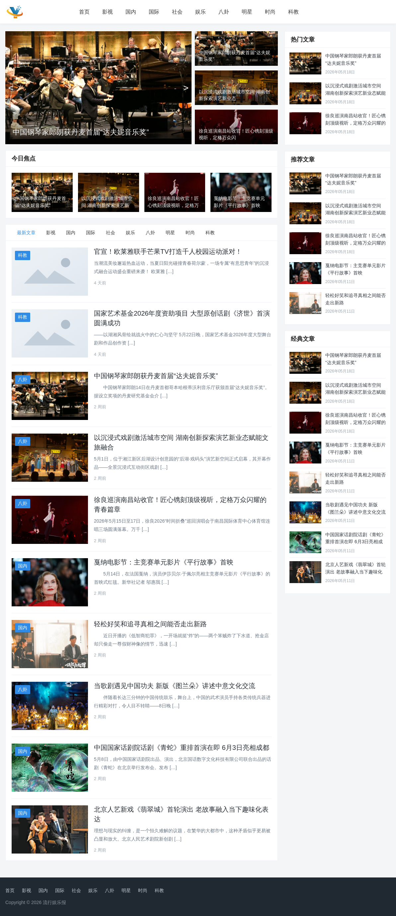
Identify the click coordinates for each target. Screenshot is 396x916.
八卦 (223, 12)
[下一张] (186, 87)
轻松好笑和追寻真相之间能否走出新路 (150, 624)
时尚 (270, 12)
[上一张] (11, 87)
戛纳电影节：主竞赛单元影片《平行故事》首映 (163, 562)
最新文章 (26, 232)
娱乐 (200, 12)
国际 (154, 12)
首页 (84, 12)
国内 (130, 12)
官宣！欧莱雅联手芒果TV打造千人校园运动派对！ (168, 251)
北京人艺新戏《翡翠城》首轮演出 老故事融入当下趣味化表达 (355, 571)
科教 (293, 12)
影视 (107, 12)
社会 (177, 12)
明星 (247, 12)
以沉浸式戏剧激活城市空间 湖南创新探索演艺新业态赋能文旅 (355, 93)
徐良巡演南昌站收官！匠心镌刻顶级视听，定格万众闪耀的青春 (355, 123)
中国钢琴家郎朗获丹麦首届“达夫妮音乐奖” (81, 132)
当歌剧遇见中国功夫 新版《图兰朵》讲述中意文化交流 (174, 685)
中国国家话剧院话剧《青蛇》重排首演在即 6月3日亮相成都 (181, 747)
